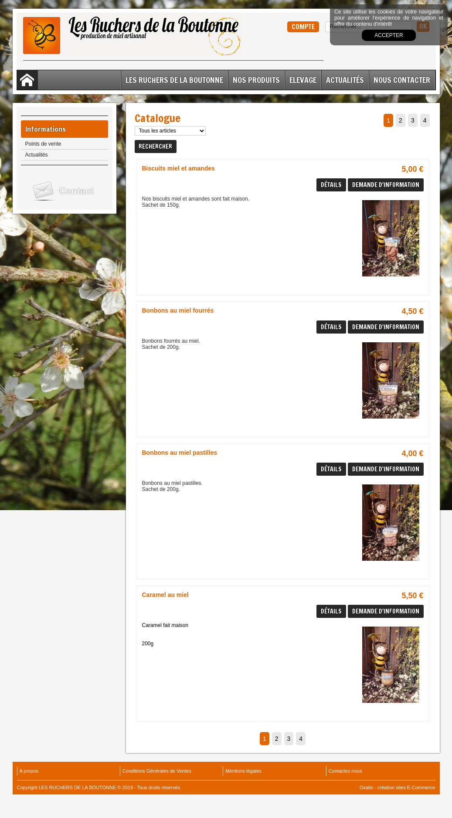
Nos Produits (256, 79)
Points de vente (43, 144)
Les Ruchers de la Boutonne (174, 79)
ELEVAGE (302, 79)
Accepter (388, 35)
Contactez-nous (345, 771)
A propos (29, 771)
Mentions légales (243, 771)
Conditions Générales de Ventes (156, 771)
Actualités (345, 79)
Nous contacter (402, 79)
